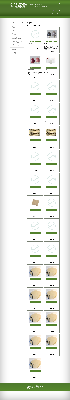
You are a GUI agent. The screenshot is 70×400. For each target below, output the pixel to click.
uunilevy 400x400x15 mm (49, 212)
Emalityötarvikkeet (14, 48)
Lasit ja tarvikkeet (14, 46)
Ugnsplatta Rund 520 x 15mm (49, 281)
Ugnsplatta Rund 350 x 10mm (49, 327)
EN (52, 3)
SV (51, 3)
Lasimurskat (13, 49)
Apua (45, 17)
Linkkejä (40, 17)
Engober (12, 33)
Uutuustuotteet (13, 24)
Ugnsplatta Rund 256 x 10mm (49, 350)
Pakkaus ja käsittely (14, 50)
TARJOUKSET (13, 52)
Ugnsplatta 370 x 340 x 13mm (49, 258)
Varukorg (58, 17)
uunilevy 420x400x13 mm (32, 212)
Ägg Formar (46, 69)
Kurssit (12, 55)
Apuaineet (12, 30)
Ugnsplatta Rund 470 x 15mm (33, 304)
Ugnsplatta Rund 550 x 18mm (33, 281)
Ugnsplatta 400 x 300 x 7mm (49, 235)
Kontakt (53, 17)
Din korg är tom (56, 13)
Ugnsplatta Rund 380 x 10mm (33, 327)
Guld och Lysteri (13, 37)
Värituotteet (13, 34)
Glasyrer (12, 31)
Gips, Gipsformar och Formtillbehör (17, 29)
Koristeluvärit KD (14, 35)
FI (49, 3)
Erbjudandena (15, 17)
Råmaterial (13, 27)
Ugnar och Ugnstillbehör (15, 39)
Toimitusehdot (34, 17)
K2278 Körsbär (31, 69)
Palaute (48, 17)
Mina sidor (57, 3)
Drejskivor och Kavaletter (15, 38)
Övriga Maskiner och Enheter (16, 41)
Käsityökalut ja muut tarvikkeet (16, 44)
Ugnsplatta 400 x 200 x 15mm (33, 258)
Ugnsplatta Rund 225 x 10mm (33, 373)
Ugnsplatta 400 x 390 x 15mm (33, 235)
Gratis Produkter (13, 53)
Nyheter (21, 17)
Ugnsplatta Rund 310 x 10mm (33, 350)
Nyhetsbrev (27, 17)
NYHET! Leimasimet (14, 45)
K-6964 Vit (30, 43)
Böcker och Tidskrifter (15, 42)
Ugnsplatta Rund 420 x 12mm (49, 304)
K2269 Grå (46, 43)
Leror (11, 26)
